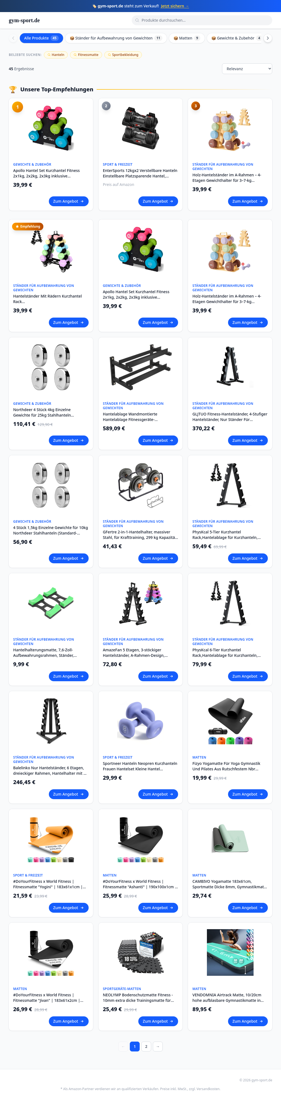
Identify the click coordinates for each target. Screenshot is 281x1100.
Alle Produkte (41, 38)
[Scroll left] (13, 38)
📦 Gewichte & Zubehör (236, 38)
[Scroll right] (267, 38)
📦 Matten (186, 38)
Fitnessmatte (86, 54)
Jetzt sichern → (175, 6)
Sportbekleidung (123, 54)
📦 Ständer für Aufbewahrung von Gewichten (116, 38)
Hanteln (55, 54)
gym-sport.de (24, 20)
